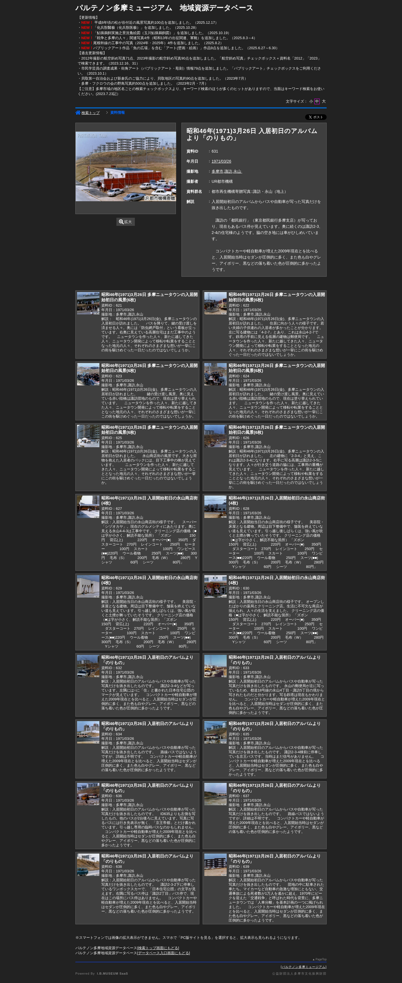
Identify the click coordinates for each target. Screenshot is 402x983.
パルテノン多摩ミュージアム (304, 966)
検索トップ (87, 113)
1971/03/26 (221, 161)
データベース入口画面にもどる (163, 953)
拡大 (125, 221)
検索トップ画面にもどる (158, 948)
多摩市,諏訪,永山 (227, 171)
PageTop (321, 959)
